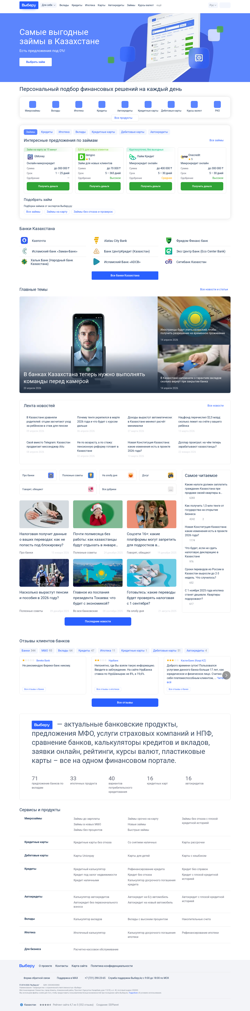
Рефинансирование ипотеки (200, 932)
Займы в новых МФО (87, 824)
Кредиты (77, 5)
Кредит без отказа (140, 874)
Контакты (61, 966)
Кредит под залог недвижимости (95, 874)
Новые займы (137, 824)
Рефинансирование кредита (146, 869)
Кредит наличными (86, 880)
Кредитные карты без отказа (92, 842)
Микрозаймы (32, 106)
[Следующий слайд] (226, 675)
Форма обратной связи (34, 978)
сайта (83, 966)
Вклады (64, 5)
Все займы (33, 211)
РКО (217, 106)
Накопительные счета (196, 919)
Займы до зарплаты (87, 818)
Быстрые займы (138, 830)
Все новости (216, 405)
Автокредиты (116, 5)
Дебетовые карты (171, 106)
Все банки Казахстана (125, 275)
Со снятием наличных (142, 842)
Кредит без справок (195, 869)
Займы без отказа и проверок (93, 211)
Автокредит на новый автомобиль (150, 902)
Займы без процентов (88, 830)
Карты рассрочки (193, 842)
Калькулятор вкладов (88, 919)
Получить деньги (48, 186)
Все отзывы (125, 702)
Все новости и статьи (215, 289)
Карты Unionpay (84, 855)
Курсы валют (146, 5)
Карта (75, 966)
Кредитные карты (148, 106)
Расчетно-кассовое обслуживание (96, 949)
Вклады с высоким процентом (148, 919)
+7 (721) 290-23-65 (93, 978)
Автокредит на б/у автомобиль (148, 897)
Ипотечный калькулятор (89, 932)
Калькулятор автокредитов (91, 897)
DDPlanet (114, 1004)
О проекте (45, 966)
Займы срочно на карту (143, 818)
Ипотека (90, 5)
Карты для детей (139, 855)
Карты (101, 5)
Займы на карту (57, 211)
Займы (131, 5)
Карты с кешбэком (194, 855)
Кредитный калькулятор (90, 869)
